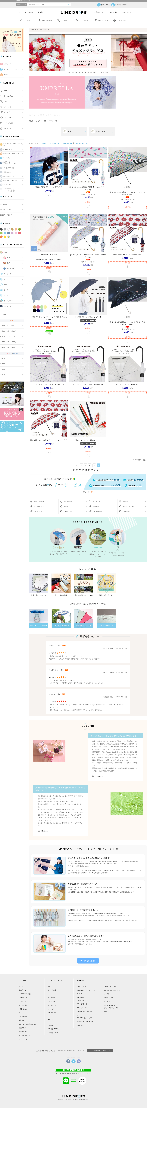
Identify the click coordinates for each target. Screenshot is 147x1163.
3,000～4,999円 (98, 511)
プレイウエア (8, 128)
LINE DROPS (32, 29)
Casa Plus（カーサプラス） (11, 180)
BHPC (106, 1011)
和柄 (8, 263)
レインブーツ (52, 1001)
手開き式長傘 (68, 501)
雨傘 (5, 90)
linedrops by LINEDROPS (85, 1021)
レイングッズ (8, 123)
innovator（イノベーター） (11, 176)
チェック (7, 279)
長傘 (69, 131)
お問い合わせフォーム (99, 1050)
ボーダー (7, 290)
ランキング (22, 1001)
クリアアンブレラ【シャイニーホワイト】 (88, 384)
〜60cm (2, 369)
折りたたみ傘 (8, 96)
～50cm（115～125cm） (8, 336)
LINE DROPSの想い (25, 993)
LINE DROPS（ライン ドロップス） (12, 144)
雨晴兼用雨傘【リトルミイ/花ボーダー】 (127, 255)
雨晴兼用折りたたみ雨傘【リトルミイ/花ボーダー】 (49, 440)
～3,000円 (3, 204)
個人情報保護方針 (24, 1035)
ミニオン (107, 1001)
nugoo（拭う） (109, 997)
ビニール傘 (7, 107)
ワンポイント (8, 306)
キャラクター (8, 301)
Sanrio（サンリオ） (110, 986)
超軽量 (66, 506)
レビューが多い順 (82, 143)
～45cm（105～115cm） (8, 331)
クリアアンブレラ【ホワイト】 (127, 384)
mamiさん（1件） (55, 645)
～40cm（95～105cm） (8, 326)
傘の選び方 (41, 12)
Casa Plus (80, 1025)
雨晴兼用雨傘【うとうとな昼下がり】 (49, 187)
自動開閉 (125, 501)
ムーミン (107, 993)
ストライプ (7, 274)
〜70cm (2, 374)
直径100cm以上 (39, 506)
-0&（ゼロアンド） (8, 168)
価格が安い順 (54, 143)
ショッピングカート (122, 5)
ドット (6, 295)
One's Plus (80, 993)
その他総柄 (10, 268)
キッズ (6, 75)
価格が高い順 (67, 143)
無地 (5, 284)
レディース (7, 64)
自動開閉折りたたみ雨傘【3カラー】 (88, 317)
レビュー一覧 (23, 1016)
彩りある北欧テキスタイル (84, 595)
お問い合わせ (126, 12)
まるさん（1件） (55, 694)
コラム (21, 1012)
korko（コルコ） (8, 149)
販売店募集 (22, 1027)
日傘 (5, 101)
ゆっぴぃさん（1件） (56, 670)
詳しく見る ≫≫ (97, 776)
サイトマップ (23, 1039)
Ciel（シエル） (7, 172)
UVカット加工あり (128, 506)
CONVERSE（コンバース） (113, 990)
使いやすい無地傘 (61, 595)
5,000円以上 (126, 511)
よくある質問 (112, 12)
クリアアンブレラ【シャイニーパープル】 (49, 384)
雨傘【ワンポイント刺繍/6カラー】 (88, 440)
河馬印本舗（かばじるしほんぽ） (9, 162)
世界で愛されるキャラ (38, 595)
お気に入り (105, 5)
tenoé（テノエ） (8, 158)
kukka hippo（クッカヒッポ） (12, 153)
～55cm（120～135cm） (8, 342)
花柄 (8, 258)
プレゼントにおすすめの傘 (27, 1024)
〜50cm (2, 358)
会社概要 (21, 1020)
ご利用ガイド (98, 12)
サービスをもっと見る (87, 960)
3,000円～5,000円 (6, 210)
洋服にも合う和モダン (106, 595)
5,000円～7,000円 (6, 215)
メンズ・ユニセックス (11, 69)
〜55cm (2, 364)
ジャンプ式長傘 (39, 501)
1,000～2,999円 (69, 511)
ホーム (18, 12)
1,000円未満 (38, 511)
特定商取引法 (23, 1031)
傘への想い (29, 12)
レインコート (52, 1005)
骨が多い (96, 506)
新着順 (44, 143)
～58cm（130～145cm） (8, 347)
